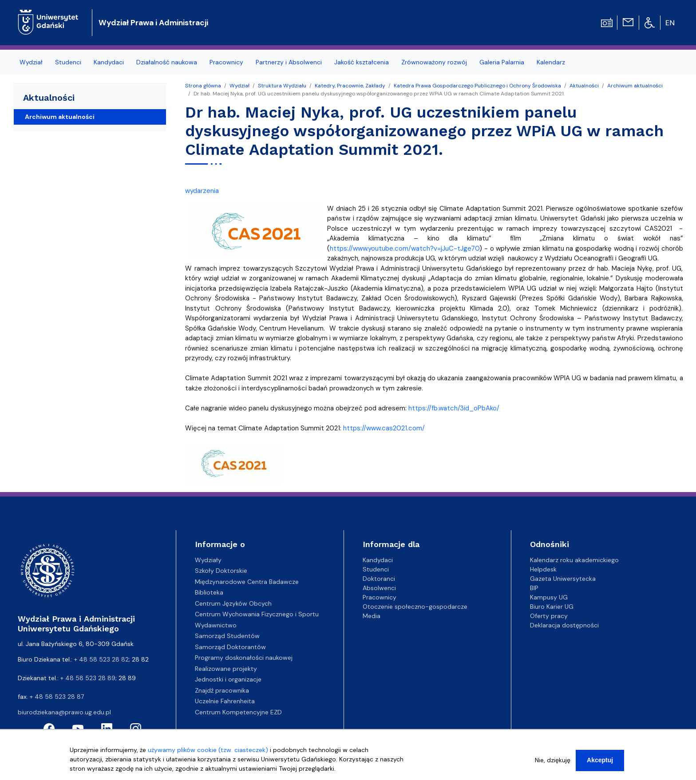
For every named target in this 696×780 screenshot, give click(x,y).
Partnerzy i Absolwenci (289, 62)
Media (371, 616)
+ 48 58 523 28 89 (87, 678)
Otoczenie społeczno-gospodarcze (415, 607)
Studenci (68, 62)
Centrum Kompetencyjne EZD (238, 712)
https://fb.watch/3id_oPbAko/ (453, 408)
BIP (534, 588)
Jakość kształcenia (361, 62)
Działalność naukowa (166, 62)
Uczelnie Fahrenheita (225, 701)
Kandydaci (109, 62)
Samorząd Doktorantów (230, 647)
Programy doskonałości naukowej (244, 658)
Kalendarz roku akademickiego (574, 560)
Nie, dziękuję (552, 764)
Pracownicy (226, 62)
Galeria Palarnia (501, 62)
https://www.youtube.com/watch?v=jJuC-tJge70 (404, 248)
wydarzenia (202, 190)
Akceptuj (600, 764)
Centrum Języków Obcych (233, 603)
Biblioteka (209, 592)
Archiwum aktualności (635, 85)
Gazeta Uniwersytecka (563, 579)
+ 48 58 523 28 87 (57, 697)
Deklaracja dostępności (564, 625)
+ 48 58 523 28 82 (101, 659)
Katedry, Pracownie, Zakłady (350, 85)
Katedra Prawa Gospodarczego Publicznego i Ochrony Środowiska (477, 85)
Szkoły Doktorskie (221, 571)
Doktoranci (379, 579)
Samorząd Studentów (227, 636)
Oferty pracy (549, 616)
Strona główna (203, 85)
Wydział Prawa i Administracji (153, 23)
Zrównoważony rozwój (434, 62)
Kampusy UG (549, 597)
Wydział (31, 62)
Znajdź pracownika (222, 690)
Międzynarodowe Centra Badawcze (247, 582)
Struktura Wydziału (282, 85)
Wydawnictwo (216, 625)
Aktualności (584, 85)
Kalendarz (551, 62)
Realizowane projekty (226, 669)
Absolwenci (379, 588)
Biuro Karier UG (551, 607)
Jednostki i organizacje (228, 679)
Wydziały (208, 560)
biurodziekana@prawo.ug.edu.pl (64, 712)
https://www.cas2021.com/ (384, 428)
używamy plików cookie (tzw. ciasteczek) (208, 754)
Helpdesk (543, 569)
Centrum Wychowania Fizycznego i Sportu (257, 614)
